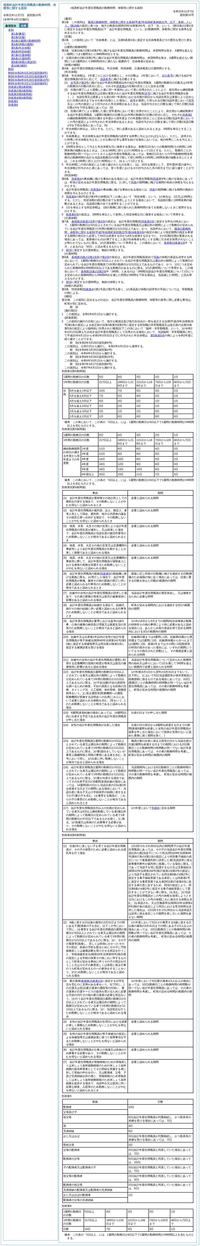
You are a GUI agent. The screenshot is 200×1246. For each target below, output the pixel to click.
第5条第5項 (157, 335)
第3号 (84, 82)
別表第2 (187, 114)
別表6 (155, 808)
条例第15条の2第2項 (93, 271)
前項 (68, 250)
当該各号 (105, 79)
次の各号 (167, 75)
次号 (73, 82)
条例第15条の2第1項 (84, 257)
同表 (134, 182)
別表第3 (76, 178)
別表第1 (121, 86)
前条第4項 (72, 214)
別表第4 (95, 189)
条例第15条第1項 (81, 221)
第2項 (101, 221)
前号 (133, 100)
